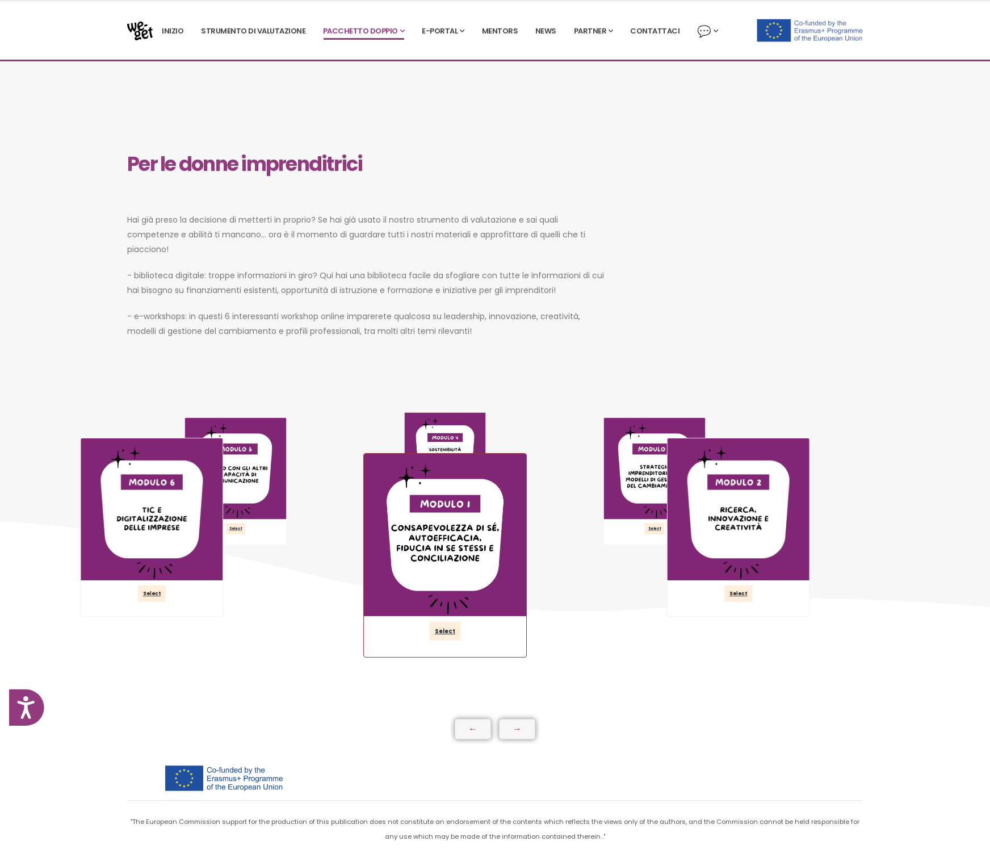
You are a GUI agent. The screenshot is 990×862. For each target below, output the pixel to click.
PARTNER (590, 31)
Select (445, 631)
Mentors (500, 31)
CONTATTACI (654, 31)
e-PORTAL (440, 31)
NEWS (545, 31)
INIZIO (172, 31)
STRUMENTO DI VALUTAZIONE (253, 31)
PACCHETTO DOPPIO (360, 31)
